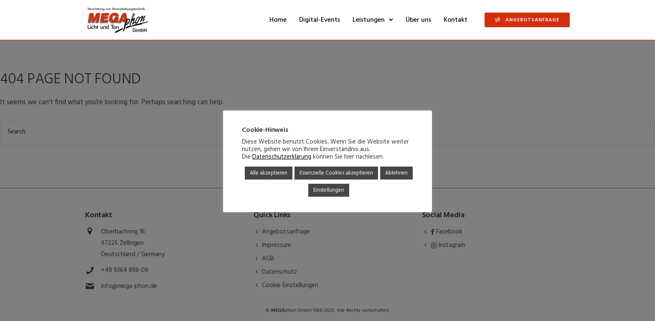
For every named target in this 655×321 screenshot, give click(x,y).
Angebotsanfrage (527, 20)
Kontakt (455, 20)
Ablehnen (396, 173)
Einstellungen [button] (328, 190)
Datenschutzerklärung (281, 157)
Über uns (418, 20)
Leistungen (369, 20)
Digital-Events (319, 20)
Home (278, 20)
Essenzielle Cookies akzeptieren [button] (336, 173)
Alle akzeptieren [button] (268, 173)
